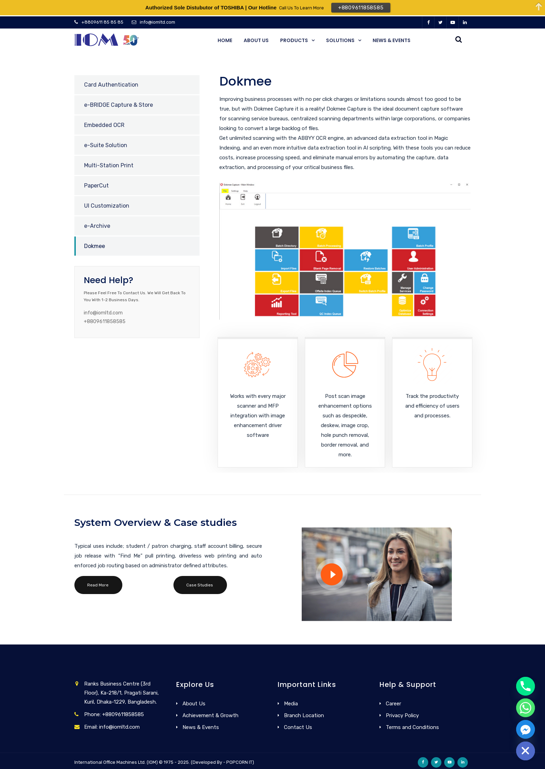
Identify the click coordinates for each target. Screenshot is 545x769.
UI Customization (106, 205)
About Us (256, 40)
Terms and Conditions (412, 727)
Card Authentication (111, 84)
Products (294, 40)
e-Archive (97, 226)
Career (393, 703)
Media (291, 703)
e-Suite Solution (105, 145)
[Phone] (525, 686)
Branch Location (304, 715)
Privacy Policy (402, 715)
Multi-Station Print (108, 165)
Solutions (340, 40)
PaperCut (96, 185)
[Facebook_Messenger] (525, 729)
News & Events (391, 40)
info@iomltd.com (157, 22)
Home (225, 40)
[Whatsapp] (525, 707)
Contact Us (298, 727)
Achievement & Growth (210, 715)
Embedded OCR (104, 125)
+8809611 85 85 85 (102, 22)
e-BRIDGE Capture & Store (118, 105)
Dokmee (94, 246)
